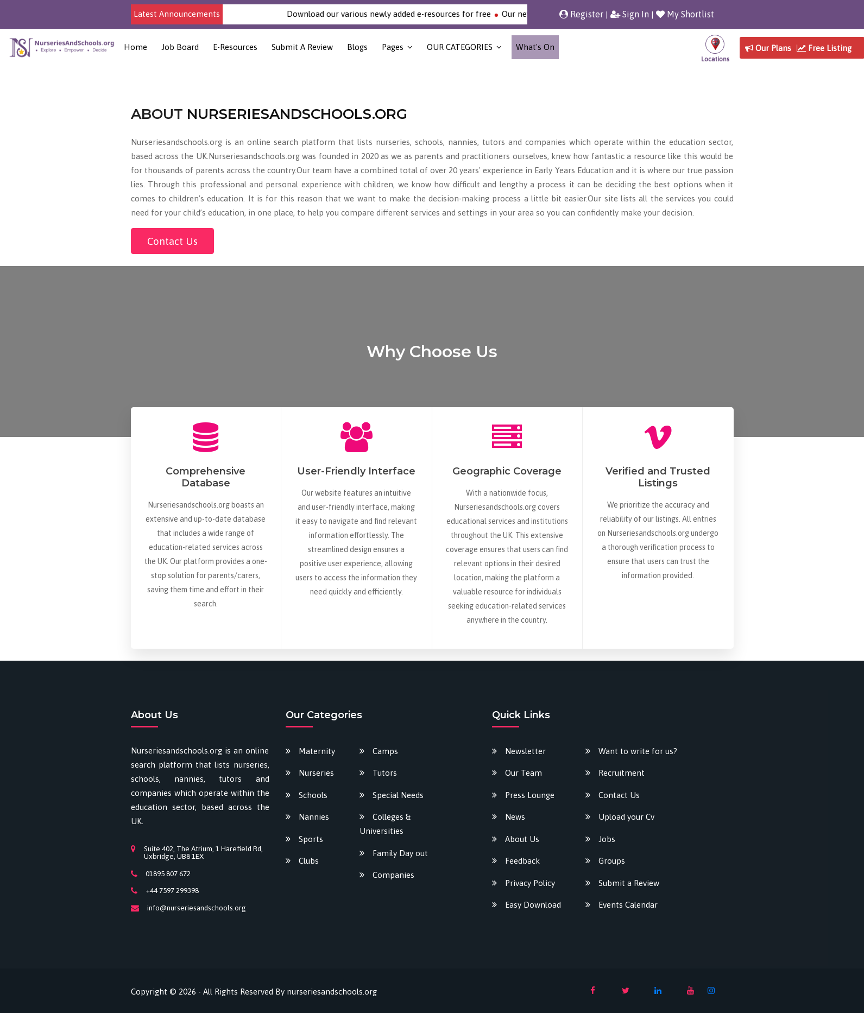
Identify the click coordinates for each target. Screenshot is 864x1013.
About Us (522, 839)
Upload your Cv (626, 816)
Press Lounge (529, 795)
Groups (611, 860)
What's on (535, 47)
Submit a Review (302, 47)
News (515, 816)
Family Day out (400, 853)
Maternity (317, 751)
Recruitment (621, 772)
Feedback (522, 860)
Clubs (309, 860)
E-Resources (235, 47)
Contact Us (172, 241)
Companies (393, 874)
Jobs (606, 839)
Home (135, 47)
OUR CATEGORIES (460, 47)
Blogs (357, 47)
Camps (385, 751)
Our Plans (768, 48)
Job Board (180, 47)
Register (581, 14)
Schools (313, 795)
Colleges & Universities (385, 823)
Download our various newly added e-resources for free (398, 13)
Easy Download (533, 904)
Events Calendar (628, 904)
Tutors (385, 772)
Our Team (523, 772)
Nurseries (316, 772)
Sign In (629, 14)
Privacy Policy (530, 883)
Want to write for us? (637, 751)
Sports (311, 839)
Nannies (314, 816)
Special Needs (398, 795)
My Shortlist (685, 14)
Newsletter (525, 751)
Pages (392, 47)
